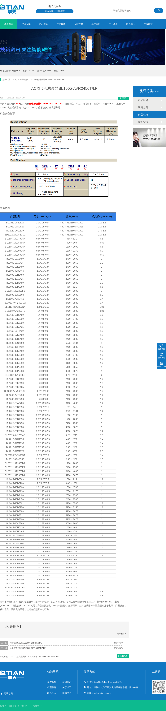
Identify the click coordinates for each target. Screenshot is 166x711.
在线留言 (148, 24)
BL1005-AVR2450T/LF (51, 103)
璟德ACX (16, 71)
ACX (17, 103)
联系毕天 (130, 24)
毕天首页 (8, 24)
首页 (15, 79)
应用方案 (78, 24)
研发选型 (51, 682)
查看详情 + (118, 643)
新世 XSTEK (59, 71)
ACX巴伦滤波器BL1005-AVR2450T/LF (47, 79)
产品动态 (24, 79)
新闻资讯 (143, 121)
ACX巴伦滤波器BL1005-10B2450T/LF (26, 643)
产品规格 (61, 24)
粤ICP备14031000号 (18, 706)
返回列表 (123, 98)
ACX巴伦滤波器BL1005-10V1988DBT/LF (28, 648)
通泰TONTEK (28, 71)
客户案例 (95, 24)
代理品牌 (26, 24)
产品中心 (43, 24)
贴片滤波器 (21, 656)
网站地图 (8, 693)
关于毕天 (113, 24)
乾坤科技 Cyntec (44, 71)
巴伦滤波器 (34, 103)
